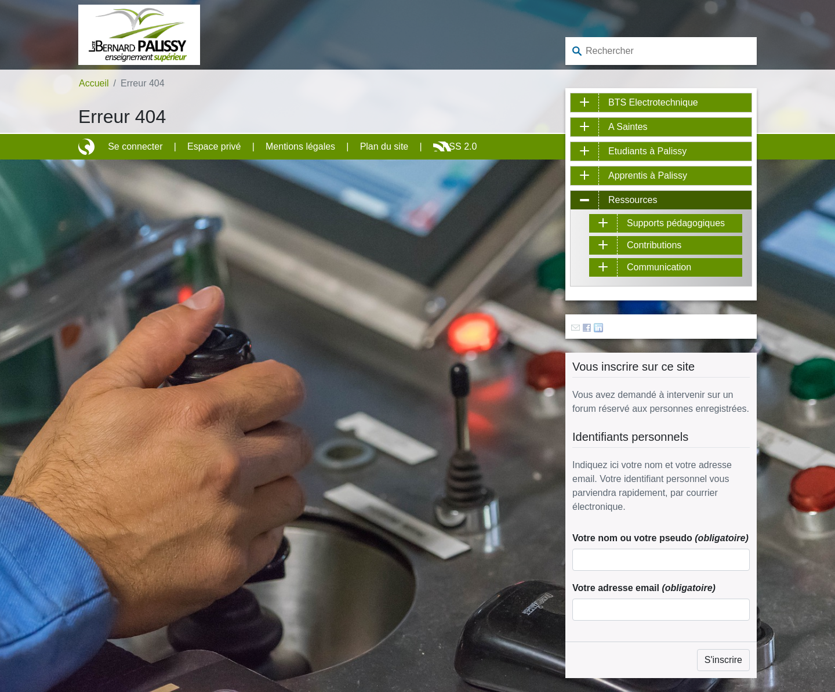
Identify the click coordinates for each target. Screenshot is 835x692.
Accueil (94, 83)
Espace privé (214, 146)
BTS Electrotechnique (653, 102)
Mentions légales (300, 146)
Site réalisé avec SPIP (87, 147)
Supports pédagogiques (676, 223)
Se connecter (135, 146)
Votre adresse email (644, 588)
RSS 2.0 (459, 146)
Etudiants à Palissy (647, 151)
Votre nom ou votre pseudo (660, 538)
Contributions (654, 245)
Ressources (632, 200)
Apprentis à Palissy (647, 175)
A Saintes (628, 127)
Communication (659, 267)
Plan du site (384, 146)
